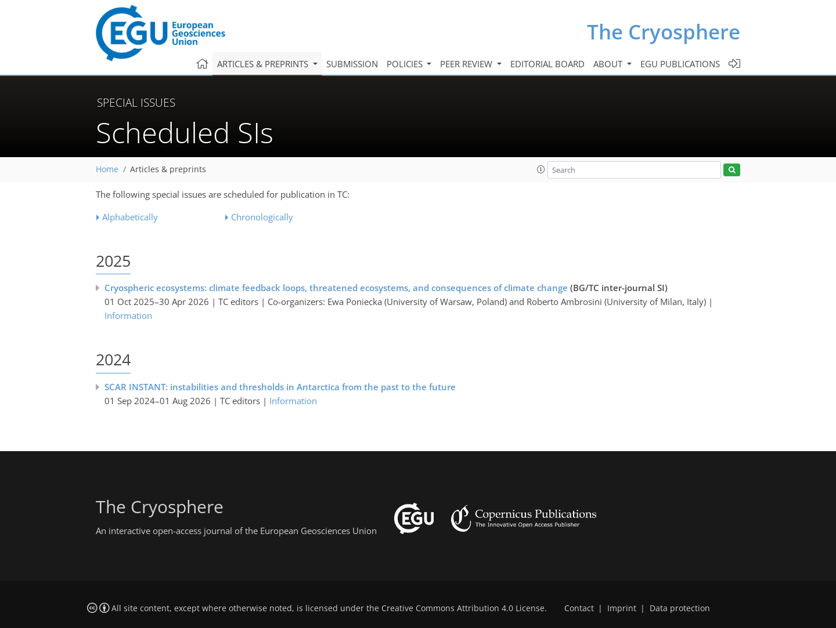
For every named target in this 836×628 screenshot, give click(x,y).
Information (128, 315)
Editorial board (547, 64)
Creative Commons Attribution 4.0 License (463, 608)
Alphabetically (130, 217)
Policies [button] (406, 64)
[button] (541, 169)
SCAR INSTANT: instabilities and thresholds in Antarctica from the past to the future (280, 387)
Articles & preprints (168, 169)
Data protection (680, 608)
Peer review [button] (467, 64)
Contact (579, 608)
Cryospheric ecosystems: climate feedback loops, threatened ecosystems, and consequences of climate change (336, 287)
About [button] (609, 64)
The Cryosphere (663, 31)
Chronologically (262, 217)
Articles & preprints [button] (264, 64)
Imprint (621, 608)
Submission (352, 64)
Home (107, 169)
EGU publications (680, 64)
